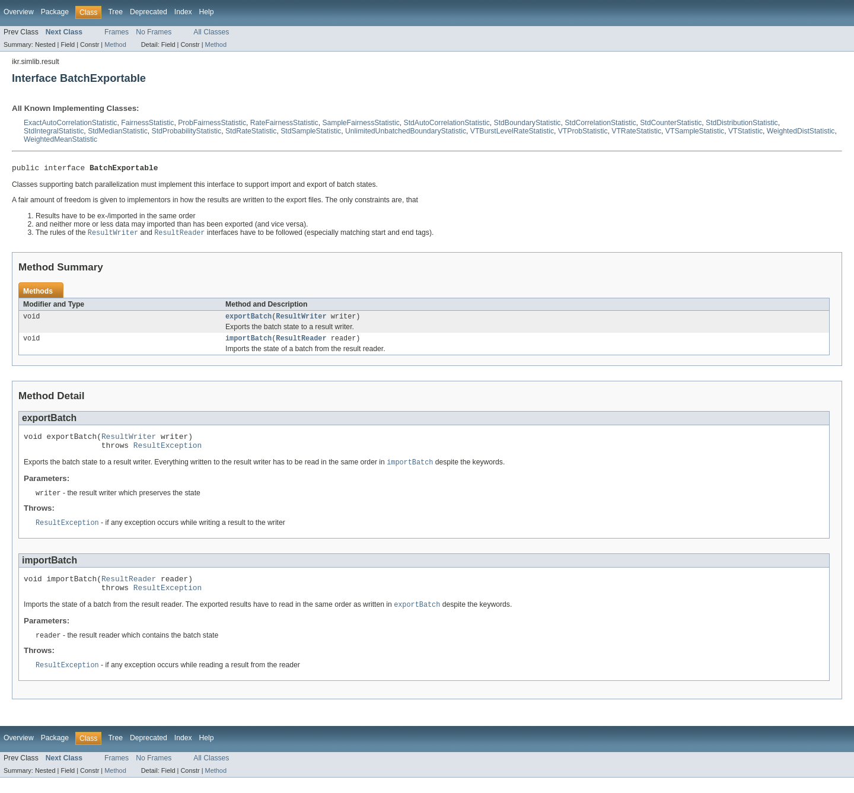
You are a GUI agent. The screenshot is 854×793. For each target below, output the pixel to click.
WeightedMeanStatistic (60, 139)
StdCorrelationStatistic (600, 123)
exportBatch (248, 319)
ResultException (167, 453)
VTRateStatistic (636, 131)
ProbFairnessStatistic (212, 123)
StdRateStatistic (250, 131)
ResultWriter (301, 319)
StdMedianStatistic (118, 131)
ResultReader (301, 343)
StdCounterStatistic (671, 123)
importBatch (248, 343)
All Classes (211, 32)
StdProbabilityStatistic (187, 131)
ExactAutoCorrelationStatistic (70, 123)
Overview (19, 12)
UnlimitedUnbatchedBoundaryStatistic (405, 131)
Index (183, 12)
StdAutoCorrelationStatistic (447, 123)
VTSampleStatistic (694, 131)
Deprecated (148, 12)
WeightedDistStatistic (801, 131)
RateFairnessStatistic (284, 123)
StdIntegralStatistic (54, 131)
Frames (116, 32)
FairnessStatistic (147, 123)
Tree (115, 12)
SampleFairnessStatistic (360, 123)
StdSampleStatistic (311, 131)
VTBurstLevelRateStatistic (512, 131)
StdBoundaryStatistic (527, 123)
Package (55, 12)
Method (115, 44)
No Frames (153, 32)
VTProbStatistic (583, 131)
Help (206, 12)
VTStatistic (745, 131)
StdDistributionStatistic (742, 123)
